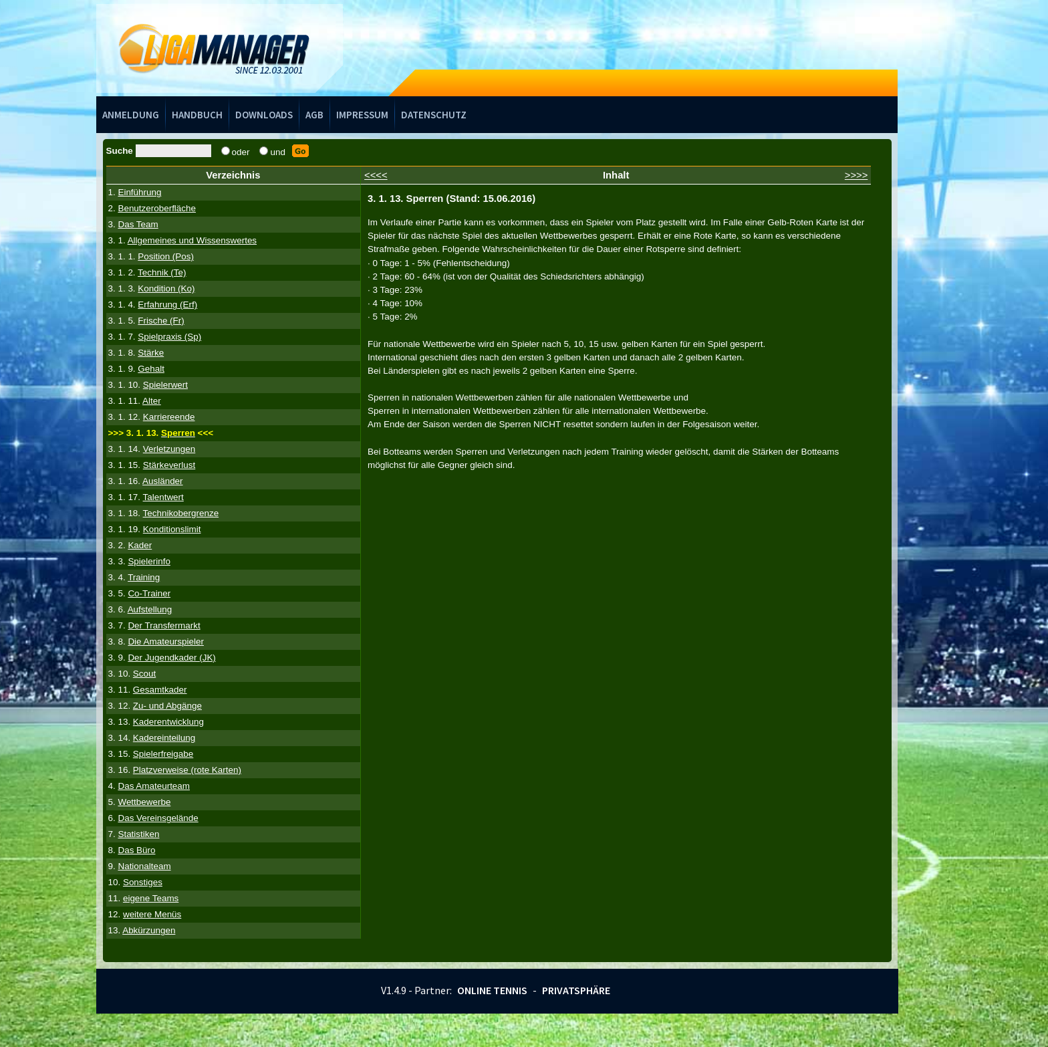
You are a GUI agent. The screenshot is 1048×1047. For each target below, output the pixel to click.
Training (144, 577)
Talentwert (163, 497)
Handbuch (197, 114)
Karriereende (169, 417)
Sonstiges (142, 882)
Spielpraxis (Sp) (169, 337)
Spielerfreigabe (163, 754)
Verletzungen (169, 449)
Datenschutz (434, 114)
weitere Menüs (152, 914)
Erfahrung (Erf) (167, 305)
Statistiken (138, 834)
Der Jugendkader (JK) (171, 658)
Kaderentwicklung (168, 722)
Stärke (151, 353)
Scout (144, 674)
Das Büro (136, 850)
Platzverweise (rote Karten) (187, 770)
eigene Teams (150, 898)
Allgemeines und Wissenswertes (192, 240)
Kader (140, 545)
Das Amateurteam (154, 786)
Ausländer (162, 481)
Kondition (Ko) (166, 288)
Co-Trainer (149, 593)
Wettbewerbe (144, 802)
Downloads (264, 114)
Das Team (138, 224)
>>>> (856, 175)
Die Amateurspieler (166, 641)
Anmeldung (130, 114)
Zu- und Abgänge (167, 706)
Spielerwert (165, 385)
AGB (314, 114)
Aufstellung (150, 609)
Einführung (139, 192)
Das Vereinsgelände (158, 818)
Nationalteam (144, 866)
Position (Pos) (166, 256)
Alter (151, 401)
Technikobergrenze (181, 513)
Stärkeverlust (169, 465)
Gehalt (151, 369)
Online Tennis (492, 990)
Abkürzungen (148, 930)
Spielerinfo (149, 561)
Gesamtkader (160, 690)
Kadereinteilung (164, 738)
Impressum (362, 114)
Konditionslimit (172, 529)
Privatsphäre (576, 990)
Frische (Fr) (161, 321)
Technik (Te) (162, 272)
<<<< (376, 175)
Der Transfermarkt (164, 625)
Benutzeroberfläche (157, 208)
